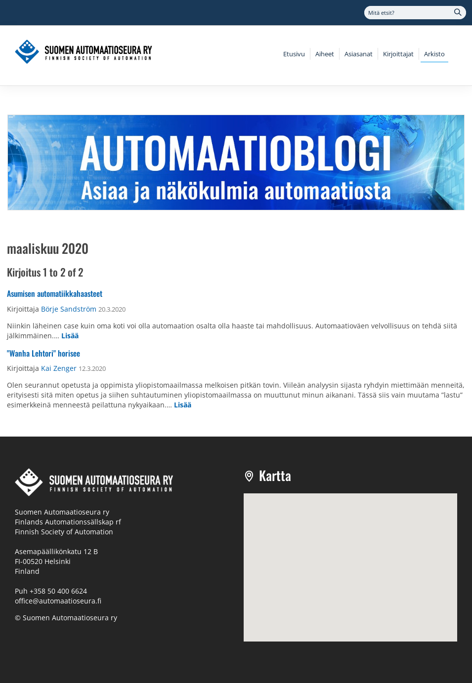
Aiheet (324, 53)
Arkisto (434, 53)
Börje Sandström (68, 309)
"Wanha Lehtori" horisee (43, 353)
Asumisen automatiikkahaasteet (54, 293)
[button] (350, 558)
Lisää (70, 335)
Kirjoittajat (398, 53)
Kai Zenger (59, 368)
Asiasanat (358, 53)
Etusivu (294, 53)
